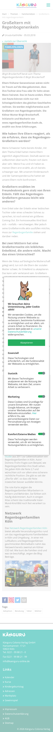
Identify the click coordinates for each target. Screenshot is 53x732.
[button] (26, 342)
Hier (34, 413)
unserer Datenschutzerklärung (25, 330)
